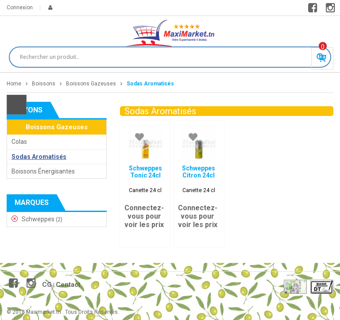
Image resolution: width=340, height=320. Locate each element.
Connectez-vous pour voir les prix (144, 216)
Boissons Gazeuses (91, 84)
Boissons (43, 84)
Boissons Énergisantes (43, 171)
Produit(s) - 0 (323, 46)
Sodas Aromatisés (39, 156)
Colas (19, 141)
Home (14, 84)
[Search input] (166, 57)
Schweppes (38, 219)
